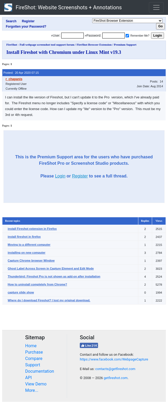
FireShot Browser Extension (94, 44)
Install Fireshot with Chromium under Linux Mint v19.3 (63, 52)
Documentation (39, 371)
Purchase (34, 352)
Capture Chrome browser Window (31, 260)
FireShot (63, 7)
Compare (33, 358)
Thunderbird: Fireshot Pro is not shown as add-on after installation (54, 276)
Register (80, 176)
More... (31, 390)
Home (31, 345)
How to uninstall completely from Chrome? (37, 284)
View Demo (36, 383)
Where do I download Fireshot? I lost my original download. (49, 300)
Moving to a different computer (29, 244)
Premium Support (125, 44)
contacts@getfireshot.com (115, 369)
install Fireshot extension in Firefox (32, 228)
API (28, 377)
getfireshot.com (115, 378)
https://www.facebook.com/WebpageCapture (114, 359)
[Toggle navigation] (156, 7)
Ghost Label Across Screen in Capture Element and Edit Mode (51, 268)
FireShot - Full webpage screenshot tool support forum (40, 44)
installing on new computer (26, 252)
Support (32, 364)
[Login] (72, 35)
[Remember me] (127, 35)
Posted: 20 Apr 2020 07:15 (21, 72)
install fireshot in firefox (24, 236)
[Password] (113, 35)
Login (60, 176)
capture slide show (21, 292)
